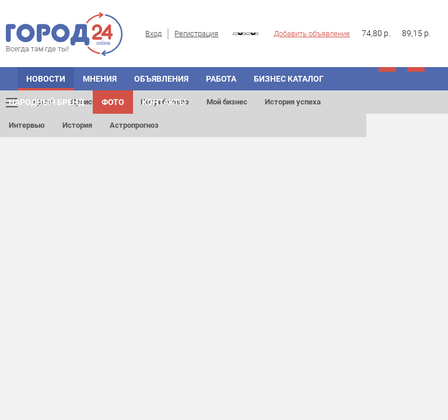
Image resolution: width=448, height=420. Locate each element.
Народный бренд (46, 102)
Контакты (164, 102)
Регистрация (196, 33)
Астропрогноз (134, 125)
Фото (113, 102)
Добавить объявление (312, 33)
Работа (221, 78)
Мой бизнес (226, 101)
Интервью (27, 125)
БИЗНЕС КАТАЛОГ (289, 78)
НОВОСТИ (45, 78)
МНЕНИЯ (100, 78)
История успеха (293, 101)
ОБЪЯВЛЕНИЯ (161, 78)
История (77, 125)
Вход (153, 33)
